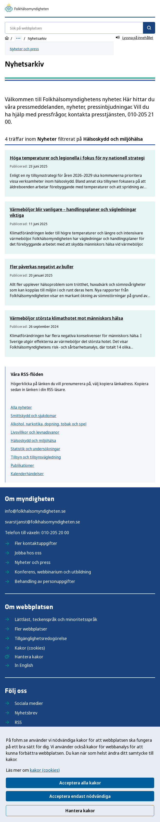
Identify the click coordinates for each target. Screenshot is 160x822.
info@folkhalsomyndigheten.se (35, 511)
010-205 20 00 (55, 532)
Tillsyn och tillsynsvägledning (36, 457)
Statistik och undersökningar (35, 448)
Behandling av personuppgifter (45, 581)
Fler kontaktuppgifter (36, 543)
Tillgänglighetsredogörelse (41, 638)
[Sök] (149, 28)
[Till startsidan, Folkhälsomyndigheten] (27, 8)
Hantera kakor (80, 810)
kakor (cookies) (45, 770)
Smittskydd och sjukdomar (33, 415)
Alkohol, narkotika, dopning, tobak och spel (48, 424)
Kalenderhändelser (27, 473)
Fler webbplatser (31, 629)
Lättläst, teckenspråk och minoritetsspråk (56, 619)
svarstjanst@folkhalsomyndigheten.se (42, 522)
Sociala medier (29, 703)
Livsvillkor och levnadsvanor (35, 432)
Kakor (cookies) (30, 648)
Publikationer (22, 465)
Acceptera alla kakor (80, 783)
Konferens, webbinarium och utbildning (53, 572)
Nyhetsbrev (26, 713)
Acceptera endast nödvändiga (80, 796)
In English (24, 665)
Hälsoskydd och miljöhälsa (33, 440)
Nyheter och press (24, 48)
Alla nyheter (21, 407)
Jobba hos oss (28, 553)
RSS (18, 722)
